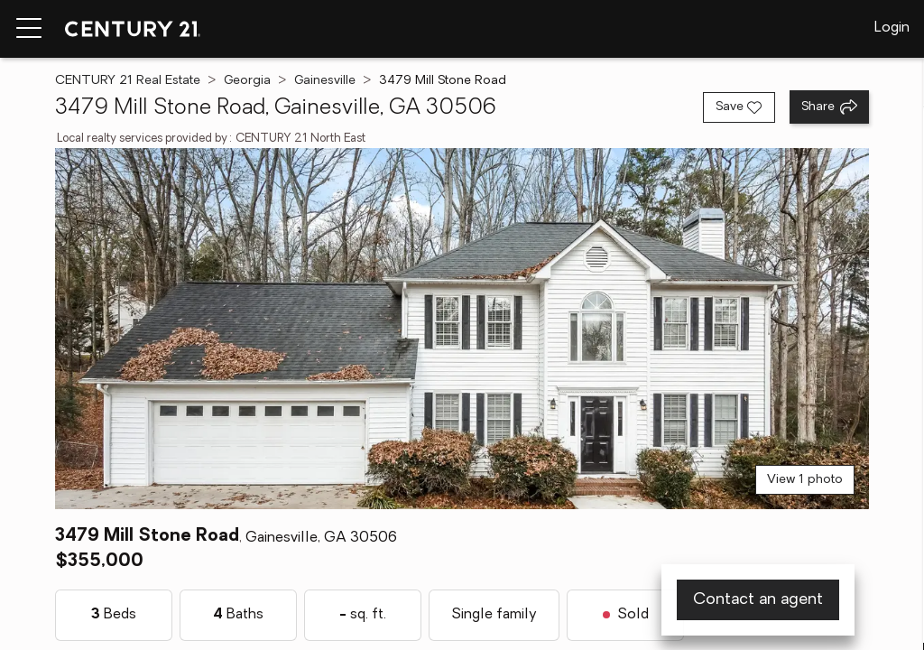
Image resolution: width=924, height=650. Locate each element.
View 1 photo (805, 480)
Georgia (247, 81)
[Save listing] (739, 107)
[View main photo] (461, 328)
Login (892, 28)
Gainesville (325, 81)
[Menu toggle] (28, 28)
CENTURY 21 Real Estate (127, 81)
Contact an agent (758, 599)
